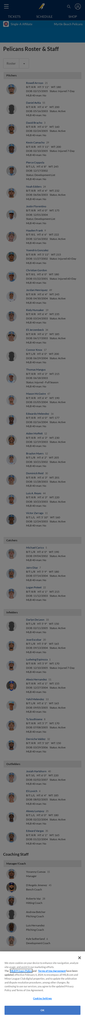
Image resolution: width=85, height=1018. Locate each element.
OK (42, 1010)
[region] (42, 984)
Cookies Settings (42, 998)
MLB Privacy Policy (21, 970)
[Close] (80, 958)
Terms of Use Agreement (52, 970)
